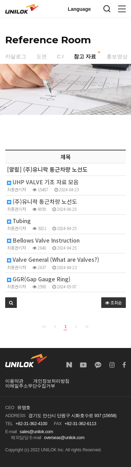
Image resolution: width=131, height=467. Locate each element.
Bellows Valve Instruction (43, 240)
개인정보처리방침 (51, 381)
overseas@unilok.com (64, 437)
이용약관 (14, 381)
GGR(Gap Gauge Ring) (39, 279)
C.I (60, 56)
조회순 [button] (113, 302)
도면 (41, 56)
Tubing (19, 220)
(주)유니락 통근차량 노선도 (42, 201)
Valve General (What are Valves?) (53, 259)
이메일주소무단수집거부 (30, 386)
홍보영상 (117, 56)
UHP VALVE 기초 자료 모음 (43, 182)
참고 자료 (85, 56)
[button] (11, 302)
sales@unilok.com (36, 431)
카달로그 (15, 56)
